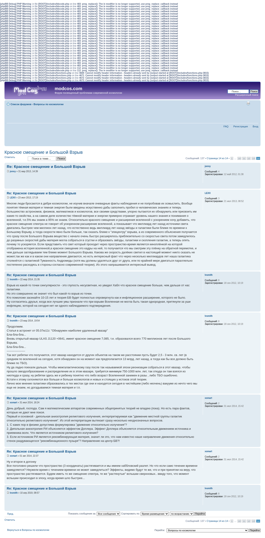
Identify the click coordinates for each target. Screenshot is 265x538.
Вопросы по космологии (49, 104)
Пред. (10, 513)
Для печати (248, 103)
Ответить (15, 158)
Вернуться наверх (257, 186)
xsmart (13, 402)
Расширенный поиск (246, 94)
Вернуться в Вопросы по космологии (28, 530)
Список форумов (21, 104)
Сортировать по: (145, 513)
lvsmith (14, 279)
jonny (13, 171)
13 (253, 158)
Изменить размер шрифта (255, 103)
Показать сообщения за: (94, 513)
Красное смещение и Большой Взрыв (43, 152)
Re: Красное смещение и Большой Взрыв (46, 167)
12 (249, 158)
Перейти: (160, 530)
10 (239, 158)
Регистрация (240, 126)
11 (244, 158)
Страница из (217, 158)
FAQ (226, 126)
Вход (255, 126)
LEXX (13, 197)
